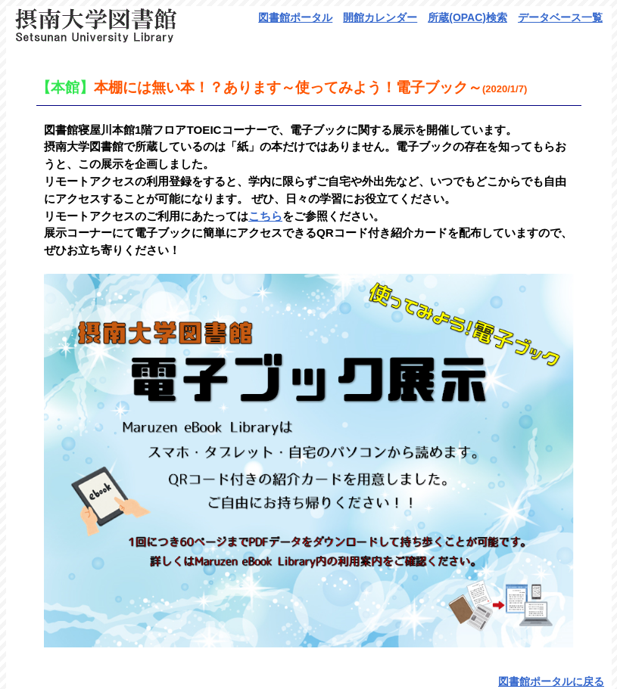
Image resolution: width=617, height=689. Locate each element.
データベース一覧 (560, 17)
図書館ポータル (295, 17)
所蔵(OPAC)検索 (467, 17)
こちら (265, 215)
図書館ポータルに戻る (551, 681)
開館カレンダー (380, 17)
